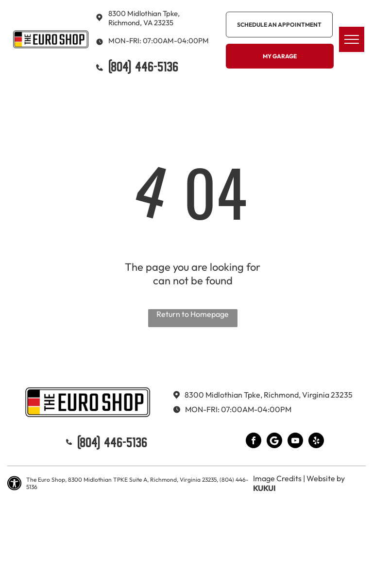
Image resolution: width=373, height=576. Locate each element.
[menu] (351, 39)
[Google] (274, 442)
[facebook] (253, 442)
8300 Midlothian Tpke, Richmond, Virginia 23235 (269, 395)
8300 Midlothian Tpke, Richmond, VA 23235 (144, 18)
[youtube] (295, 442)
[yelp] (316, 442)
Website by (325, 478)
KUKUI (264, 488)
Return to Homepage (192, 314)
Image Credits (277, 478)
